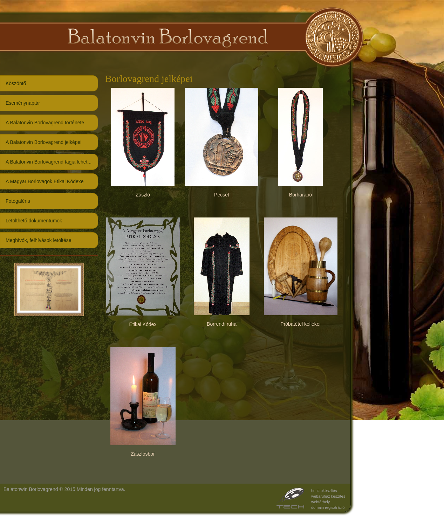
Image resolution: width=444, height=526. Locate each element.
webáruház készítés (328, 496)
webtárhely (320, 502)
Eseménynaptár (23, 103)
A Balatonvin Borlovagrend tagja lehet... (48, 162)
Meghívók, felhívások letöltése (38, 240)
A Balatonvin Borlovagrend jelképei (43, 142)
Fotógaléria (18, 201)
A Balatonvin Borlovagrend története (45, 122)
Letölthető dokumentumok (34, 220)
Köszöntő (16, 83)
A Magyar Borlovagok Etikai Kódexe (45, 181)
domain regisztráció (327, 507)
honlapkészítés (324, 491)
